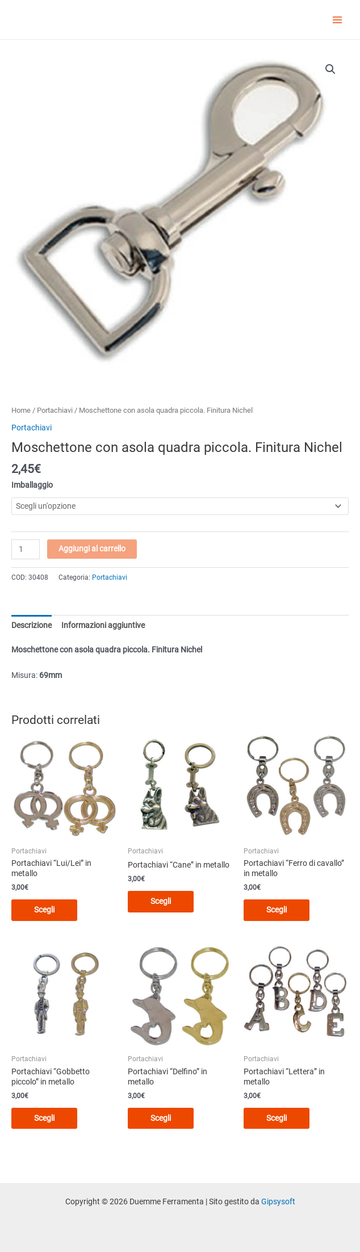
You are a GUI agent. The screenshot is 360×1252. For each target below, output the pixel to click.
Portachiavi (55, 410)
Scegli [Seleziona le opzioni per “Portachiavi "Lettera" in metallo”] (276, 1118)
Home (21, 410)
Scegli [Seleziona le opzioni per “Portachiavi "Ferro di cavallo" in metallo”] (276, 909)
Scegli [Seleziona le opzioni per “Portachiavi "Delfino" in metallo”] (160, 1118)
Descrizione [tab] (31, 625)
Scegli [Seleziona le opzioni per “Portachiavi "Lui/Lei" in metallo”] (44, 909)
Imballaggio (32, 484)
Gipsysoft (278, 1201)
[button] (330, 69)
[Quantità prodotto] (25, 549)
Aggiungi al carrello (91, 548)
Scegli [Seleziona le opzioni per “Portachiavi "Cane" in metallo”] (160, 901)
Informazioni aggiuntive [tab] (103, 625)
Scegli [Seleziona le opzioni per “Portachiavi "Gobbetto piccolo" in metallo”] (44, 1118)
